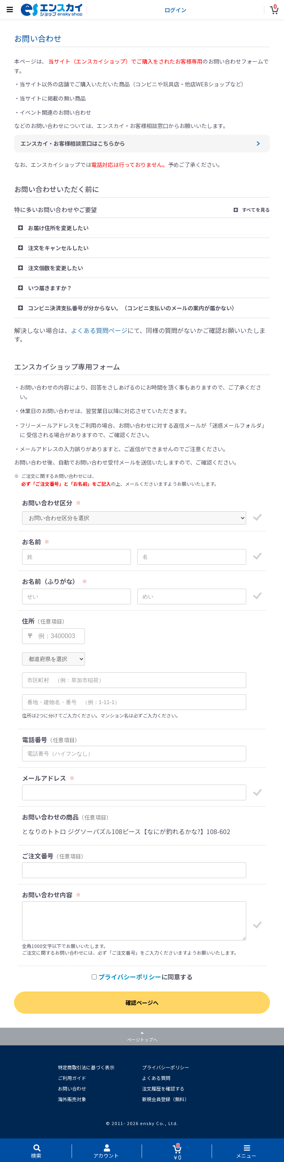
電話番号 (34, 739)
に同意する (142, 976)
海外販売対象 (72, 1099)
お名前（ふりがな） (50, 581)
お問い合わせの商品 (50, 817)
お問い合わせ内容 (47, 894)
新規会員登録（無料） (165, 1099)
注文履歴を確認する (163, 1088)
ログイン (175, 10)
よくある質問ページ (99, 330)
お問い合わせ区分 (47, 502)
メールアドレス (44, 778)
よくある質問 (156, 1077)
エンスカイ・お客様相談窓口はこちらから (72, 143)
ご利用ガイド (72, 1077)
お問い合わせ (72, 1088)
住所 (28, 621)
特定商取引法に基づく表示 (86, 1067)
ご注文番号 (37, 855)
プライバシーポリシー (129, 976)
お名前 (31, 541)
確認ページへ (142, 1002)
